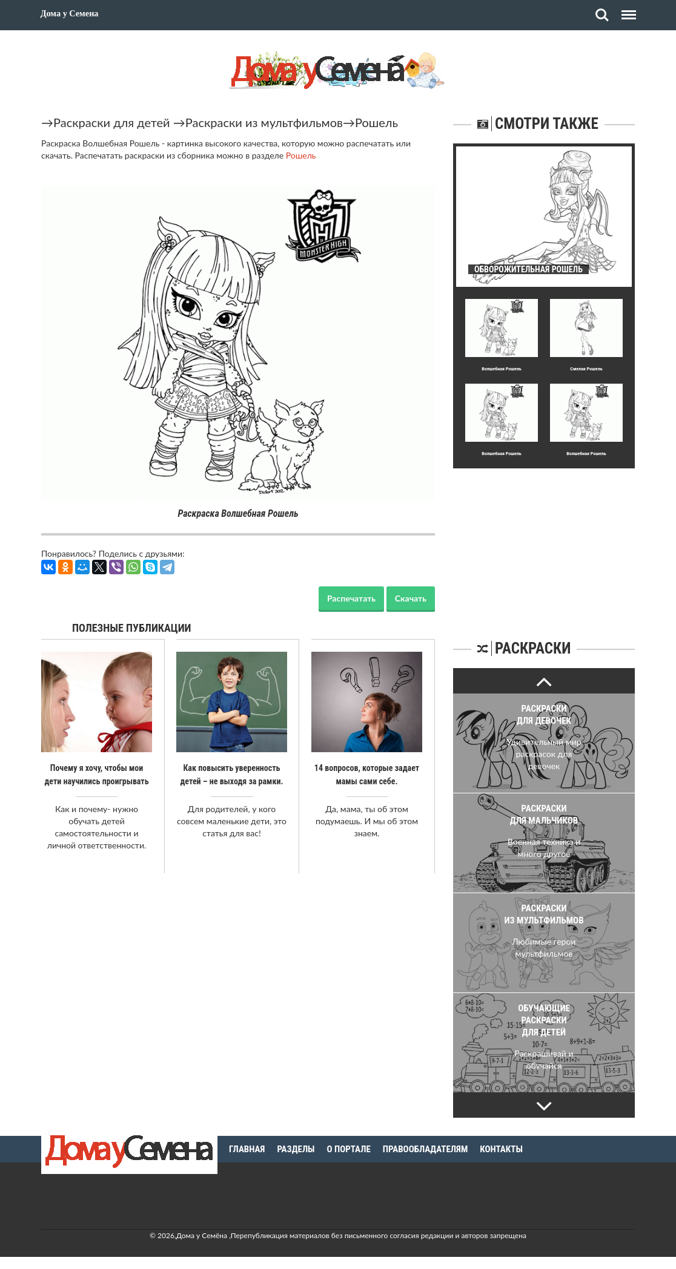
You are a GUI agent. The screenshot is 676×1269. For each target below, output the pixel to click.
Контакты (501, 1149)
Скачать (410, 598)
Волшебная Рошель (502, 369)
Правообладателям (425, 1149)
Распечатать (351, 598)
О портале (349, 1149)
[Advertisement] (544, 544)
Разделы (295, 1149)
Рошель (376, 122)
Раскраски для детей (111, 122)
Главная (247, 1149)
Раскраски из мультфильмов (264, 122)
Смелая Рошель (586, 369)
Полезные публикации (131, 627)
